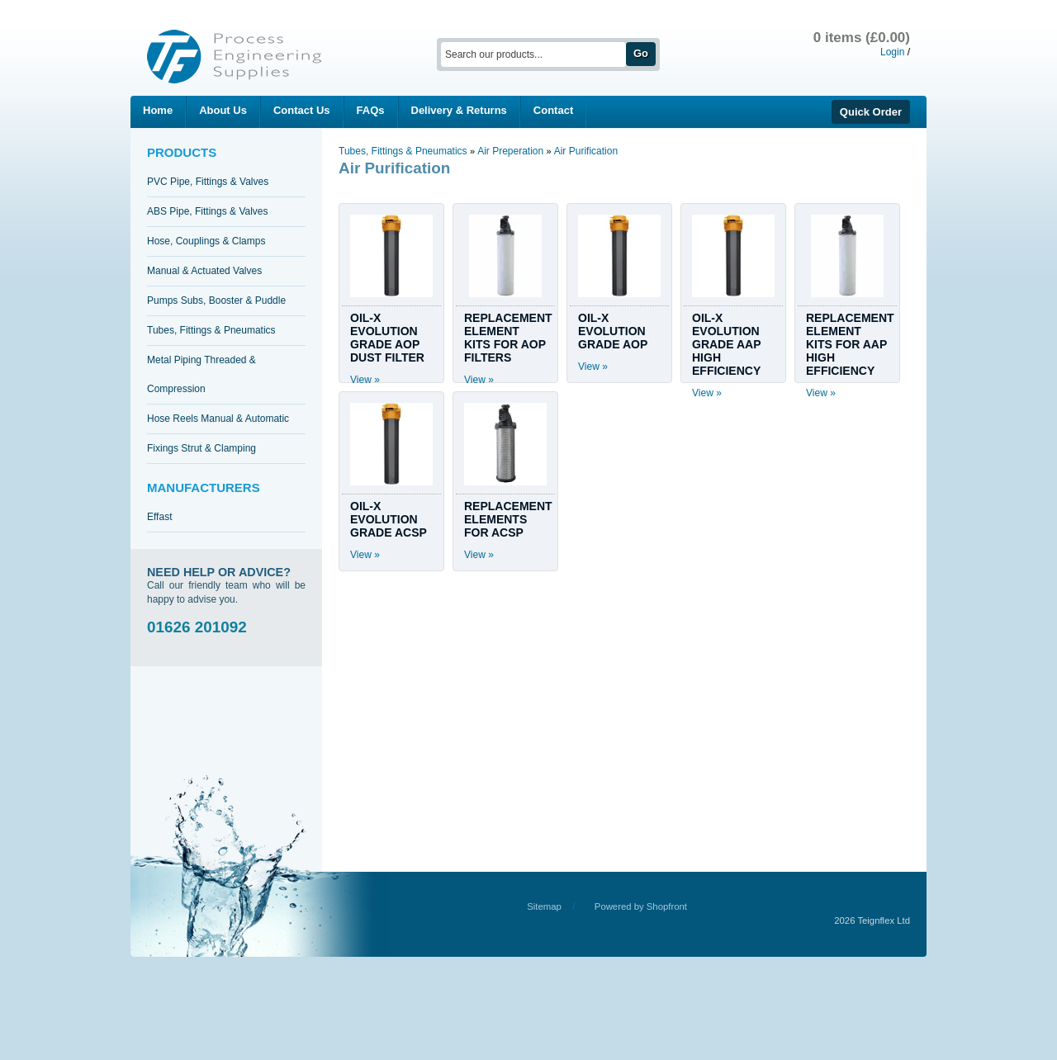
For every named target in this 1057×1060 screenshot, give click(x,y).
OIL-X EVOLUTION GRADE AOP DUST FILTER (387, 337)
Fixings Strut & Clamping (201, 448)
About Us (223, 110)
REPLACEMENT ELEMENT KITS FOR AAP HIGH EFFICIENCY (850, 344)
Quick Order (871, 112)
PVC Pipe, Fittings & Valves (207, 181)
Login (892, 52)
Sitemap (544, 906)
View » (365, 380)
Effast (159, 517)
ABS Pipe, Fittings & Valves (207, 211)
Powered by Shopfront (641, 906)
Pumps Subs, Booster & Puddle (216, 300)
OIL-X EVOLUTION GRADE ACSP (388, 519)
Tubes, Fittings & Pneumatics (211, 330)
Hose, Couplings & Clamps (206, 241)
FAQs (371, 110)
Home (158, 110)
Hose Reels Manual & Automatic (218, 418)
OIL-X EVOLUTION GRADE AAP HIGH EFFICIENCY (726, 344)
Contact (553, 110)
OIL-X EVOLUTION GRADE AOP (612, 331)
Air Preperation (511, 151)
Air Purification (586, 151)
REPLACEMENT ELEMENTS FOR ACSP (508, 519)
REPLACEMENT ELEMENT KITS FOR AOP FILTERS (508, 337)
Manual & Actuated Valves (204, 271)
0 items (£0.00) (861, 37)
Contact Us (301, 110)
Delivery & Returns (459, 110)
